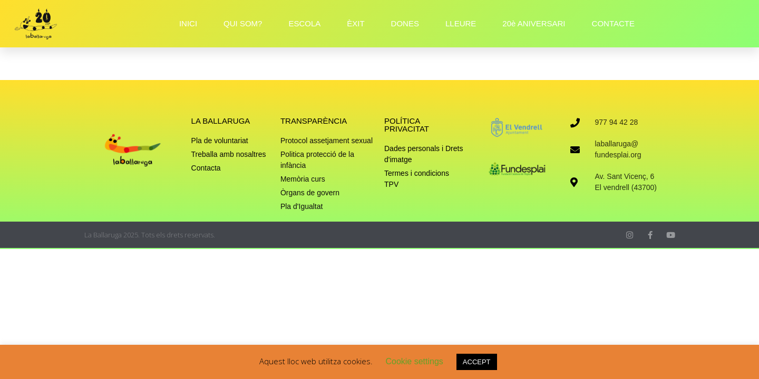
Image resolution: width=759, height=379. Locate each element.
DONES (405, 23)
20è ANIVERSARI (533, 23)
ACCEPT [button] (477, 362)
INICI (188, 23)
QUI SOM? (242, 23)
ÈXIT (355, 23)
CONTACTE (613, 23)
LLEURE (460, 23)
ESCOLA (304, 23)
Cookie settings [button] (414, 361)
